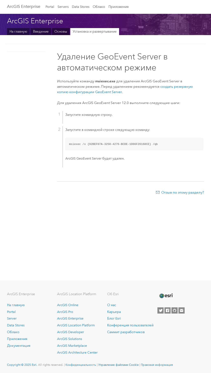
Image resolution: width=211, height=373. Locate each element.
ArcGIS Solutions (69, 339)
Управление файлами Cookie (118, 364)
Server (12, 318)
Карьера (114, 312)
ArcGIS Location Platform (76, 325)
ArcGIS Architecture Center (77, 352)
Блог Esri (114, 318)
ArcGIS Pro (65, 312)
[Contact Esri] (181, 310)
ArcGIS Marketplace (72, 346)
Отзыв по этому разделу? (182, 192)
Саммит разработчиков (126, 332)
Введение (41, 31)
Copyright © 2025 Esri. (22, 364)
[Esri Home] (166, 296)
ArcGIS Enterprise (23, 6)
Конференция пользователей (130, 325)
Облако (99, 7)
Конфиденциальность (81, 364)
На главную (18, 31)
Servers (63, 7)
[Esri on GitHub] (174, 310)
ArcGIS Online (67, 305)
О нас (111, 305)
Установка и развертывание (95, 31)
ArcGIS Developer (70, 332)
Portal (50, 7)
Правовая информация (157, 364)
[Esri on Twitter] (160, 310)
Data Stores (80, 7)
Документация (18, 346)
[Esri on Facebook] (167, 310)
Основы (60, 31)
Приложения (118, 7)
